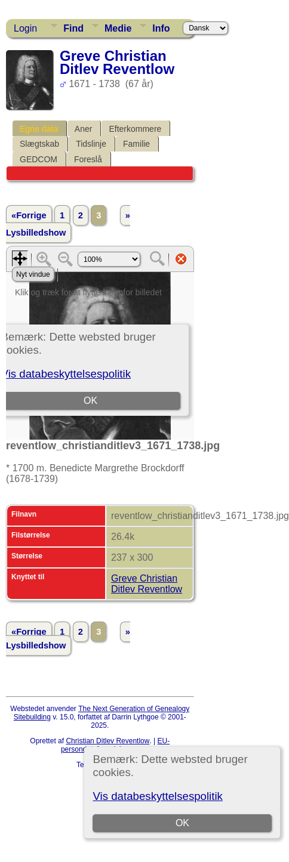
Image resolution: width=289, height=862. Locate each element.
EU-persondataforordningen (115, 745)
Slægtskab (39, 144)
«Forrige (29, 215)
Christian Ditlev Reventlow (107, 741)
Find (73, 28)
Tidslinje (91, 144)
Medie (117, 28)
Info (161, 28)
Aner (84, 129)
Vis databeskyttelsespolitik (157, 796)
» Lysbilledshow (68, 224)
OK (182, 823)
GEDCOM (38, 159)
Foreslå (88, 159)
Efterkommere (135, 129)
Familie (136, 144)
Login (25, 28)
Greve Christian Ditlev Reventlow (146, 583)
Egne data (39, 129)
